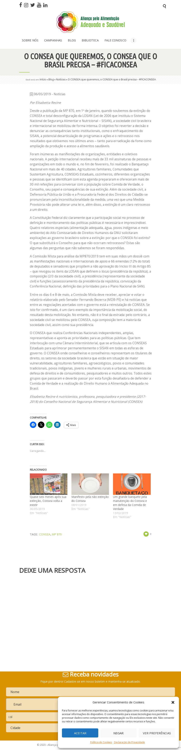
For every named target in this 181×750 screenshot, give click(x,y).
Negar (118, 733)
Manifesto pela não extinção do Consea (90, 499)
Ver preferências (157, 733)
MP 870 (57, 534)
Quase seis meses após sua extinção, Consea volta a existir (48, 501)
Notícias (60, 79)
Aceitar (80, 733)
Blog (51, 79)
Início (43, 79)
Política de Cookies (101, 742)
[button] (173, 702)
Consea (44, 534)
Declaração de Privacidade (129, 742)
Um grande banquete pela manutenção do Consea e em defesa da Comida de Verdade (130, 503)
